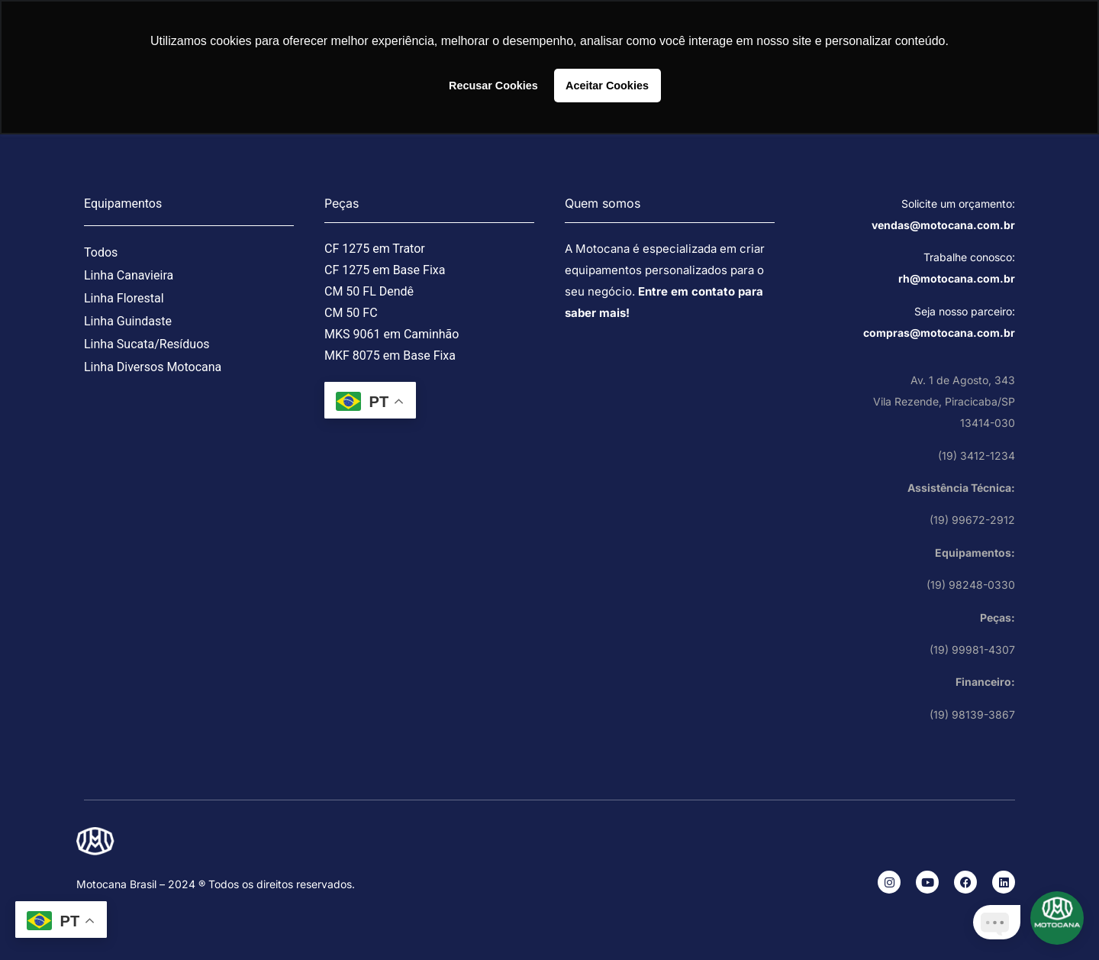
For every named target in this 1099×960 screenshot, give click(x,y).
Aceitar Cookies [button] (607, 85)
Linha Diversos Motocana (152, 367)
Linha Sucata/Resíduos (147, 344)
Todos (101, 252)
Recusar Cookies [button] (493, 85)
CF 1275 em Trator (374, 248)
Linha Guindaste (128, 321)
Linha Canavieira (128, 275)
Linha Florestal (124, 298)
